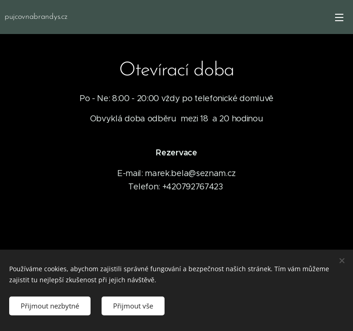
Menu (339, 17)
